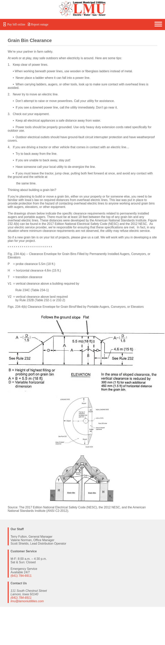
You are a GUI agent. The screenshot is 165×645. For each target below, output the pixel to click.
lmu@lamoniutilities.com (27, 601)
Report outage (38, 24)
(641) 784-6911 (21, 575)
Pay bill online (14, 24)
